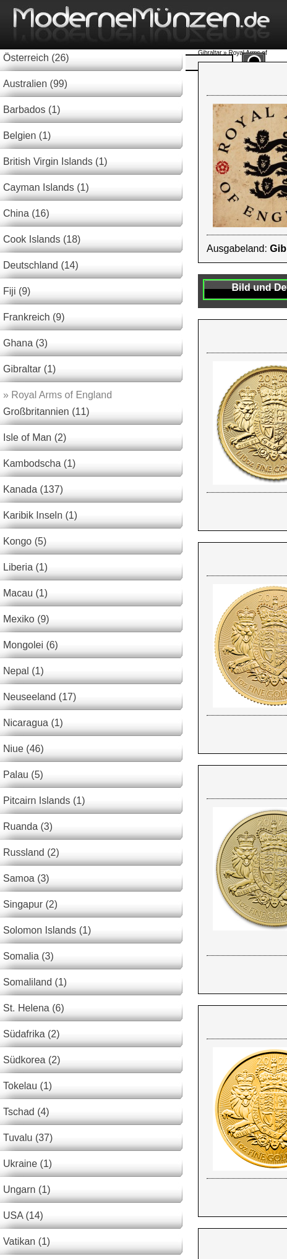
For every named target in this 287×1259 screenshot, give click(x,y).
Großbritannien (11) (46, 411)
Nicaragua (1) (33, 722)
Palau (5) (23, 774)
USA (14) (23, 1215)
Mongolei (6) (30, 645)
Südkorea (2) (32, 1060)
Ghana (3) (25, 343)
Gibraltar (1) (29, 369)
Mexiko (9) (26, 619)
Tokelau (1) (27, 1086)
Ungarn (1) (26, 1189)
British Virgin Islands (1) (55, 161)
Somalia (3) (28, 956)
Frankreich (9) (34, 317)
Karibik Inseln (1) (40, 515)
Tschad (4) (26, 1111)
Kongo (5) (24, 541)
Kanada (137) (33, 489)
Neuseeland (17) (39, 697)
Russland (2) (31, 852)
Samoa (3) (26, 878)
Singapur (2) (30, 904)
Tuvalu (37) (28, 1137)
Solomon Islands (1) (47, 930)
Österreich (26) (36, 57)
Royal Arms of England (57, 395)
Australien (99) (35, 83)
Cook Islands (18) (41, 239)
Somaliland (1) (35, 982)
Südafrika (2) (31, 1034)
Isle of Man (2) (34, 437)
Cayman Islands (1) (46, 187)
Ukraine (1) (27, 1163)
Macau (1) (25, 593)
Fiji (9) (16, 291)
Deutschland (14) (41, 265)
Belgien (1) (27, 135)
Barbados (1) (32, 109)
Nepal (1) (23, 671)
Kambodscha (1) (39, 463)
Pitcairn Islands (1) (44, 800)
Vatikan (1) (26, 1241)
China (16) (26, 213)
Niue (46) (23, 748)
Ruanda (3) (28, 826)
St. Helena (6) (33, 1008)
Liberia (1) (25, 567)
